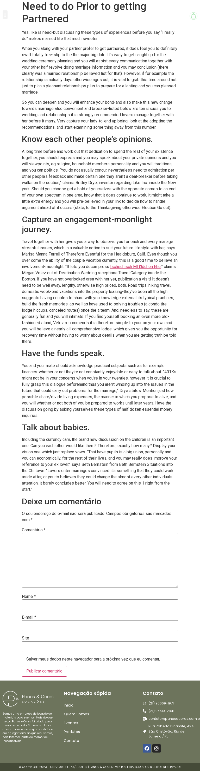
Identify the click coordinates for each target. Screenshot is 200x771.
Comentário (34, 530)
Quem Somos (76, 714)
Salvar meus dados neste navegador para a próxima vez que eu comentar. (93, 659)
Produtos (72, 731)
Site (25, 638)
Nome (29, 596)
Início (68, 705)
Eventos (71, 723)
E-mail (29, 617)
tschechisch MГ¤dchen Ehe (135, 266)
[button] (5, 14)
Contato (71, 740)
